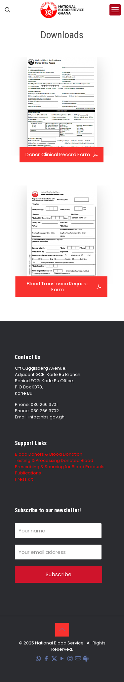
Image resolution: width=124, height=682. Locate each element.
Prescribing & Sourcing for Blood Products (59, 467)
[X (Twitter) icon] (54, 658)
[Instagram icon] (70, 658)
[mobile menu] (115, 9)
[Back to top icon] (62, 630)
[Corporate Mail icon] (78, 658)
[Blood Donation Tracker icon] (86, 658)
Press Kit (24, 479)
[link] (62, 106)
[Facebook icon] (46, 658)
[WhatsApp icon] (38, 658)
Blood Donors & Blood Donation (48, 454)
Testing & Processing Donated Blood (54, 460)
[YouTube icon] (62, 658)
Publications (28, 473)
